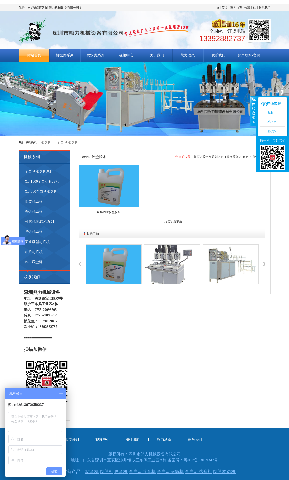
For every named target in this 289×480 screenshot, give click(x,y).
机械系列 (32, 157)
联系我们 (265, 7)
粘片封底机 (34, 252)
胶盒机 (46, 142)
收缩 (253, 111)
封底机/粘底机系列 (39, 222)
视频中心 (126, 55)
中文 (217, 7)
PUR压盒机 (33, 262)
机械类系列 (65, 55)
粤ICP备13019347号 (201, 460)
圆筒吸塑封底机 (37, 242)
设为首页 (236, 7)
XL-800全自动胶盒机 (41, 191)
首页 (197, 157)
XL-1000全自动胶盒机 (42, 181)
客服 (270, 112)
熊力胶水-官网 (249, 55)
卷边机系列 (34, 212)
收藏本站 (250, 7)
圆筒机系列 (34, 202)
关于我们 (157, 55)
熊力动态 (188, 55)
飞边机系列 (34, 232)
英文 (225, 7)
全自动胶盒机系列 (39, 171)
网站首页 (34, 55)
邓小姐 (271, 122)
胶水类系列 (95, 55)
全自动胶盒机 (67, 142)
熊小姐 (271, 131)
